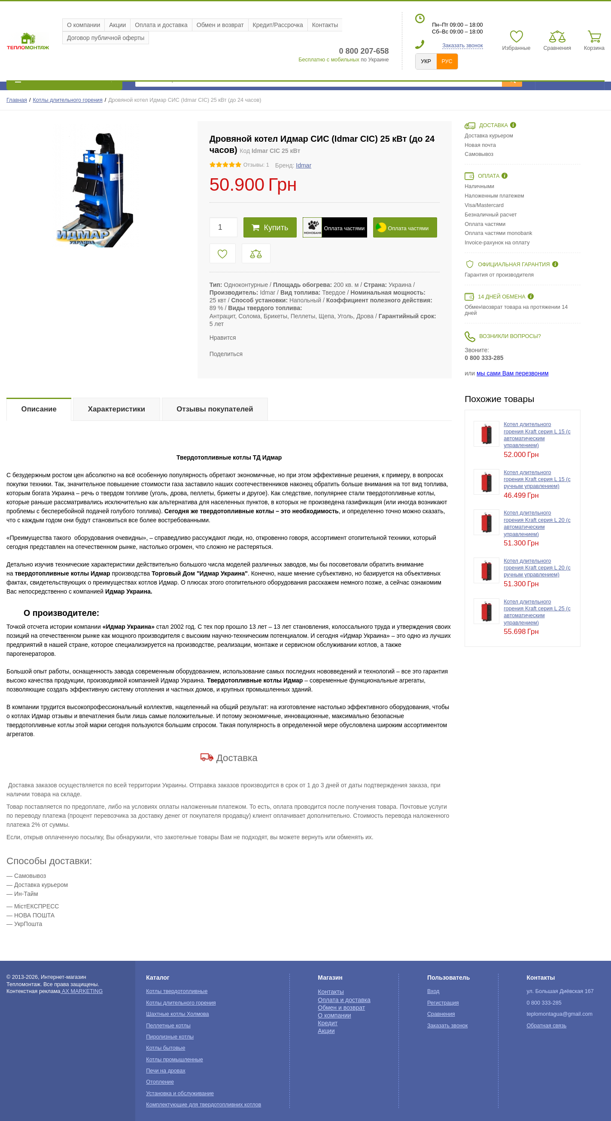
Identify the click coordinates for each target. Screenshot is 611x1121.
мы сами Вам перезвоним (513, 373)
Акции (117, 24)
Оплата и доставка (161, 24)
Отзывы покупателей (214, 409)
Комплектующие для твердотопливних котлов (203, 1105)
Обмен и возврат (220, 24)
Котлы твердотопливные (176, 991)
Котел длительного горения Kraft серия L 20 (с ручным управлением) (537, 568)
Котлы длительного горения (68, 100)
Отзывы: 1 (256, 165)
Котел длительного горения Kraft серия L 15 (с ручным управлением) (537, 479)
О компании (83, 24)
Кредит (327, 1023)
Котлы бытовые (165, 1048)
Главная (16, 100)
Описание (39, 409)
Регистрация (443, 1003)
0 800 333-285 (484, 357)
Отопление (160, 1082)
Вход (433, 991)
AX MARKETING (82, 991)
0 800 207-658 (364, 51)
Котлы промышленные (174, 1060)
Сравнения (441, 1014)
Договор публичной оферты (105, 37)
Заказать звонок (462, 46)
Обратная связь (546, 1026)
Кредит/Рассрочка (278, 24)
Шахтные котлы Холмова (177, 1014)
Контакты (325, 24)
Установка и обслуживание (180, 1094)
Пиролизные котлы (170, 1037)
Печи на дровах (165, 1071)
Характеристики (116, 409)
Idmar (303, 165)
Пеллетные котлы (168, 1026)
